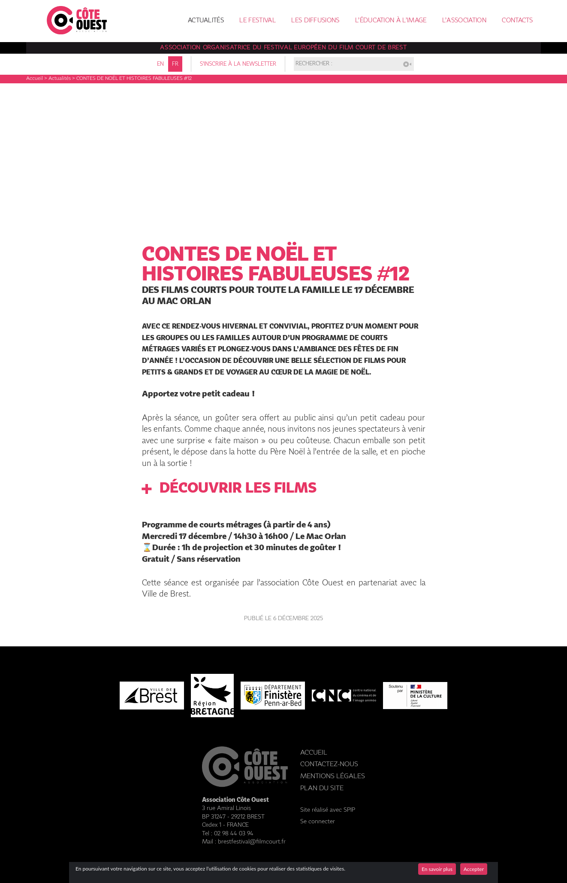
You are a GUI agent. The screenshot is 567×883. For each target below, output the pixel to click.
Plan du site (322, 788)
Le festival (257, 20)
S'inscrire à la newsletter (238, 64)
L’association (464, 20)
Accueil (34, 78)
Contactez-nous (329, 764)
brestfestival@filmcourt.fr (252, 842)
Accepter (474, 869)
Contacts (517, 20)
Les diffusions (315, 20)
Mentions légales (332, 776)
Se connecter (317, 822)
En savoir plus (437, 869)
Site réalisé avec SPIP (327, 810)
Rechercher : (314, 64)
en (160, 64)
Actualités (206, 20)
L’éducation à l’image (390, 20)
